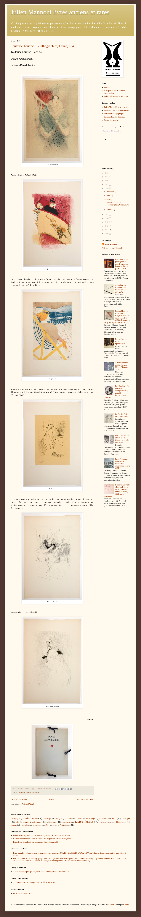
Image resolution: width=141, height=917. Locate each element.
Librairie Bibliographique (114, 114)
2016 (107, 188)
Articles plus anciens (85, 799)
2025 (107, 173)
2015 (107, 214)
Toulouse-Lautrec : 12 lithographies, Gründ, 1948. (43, 46)
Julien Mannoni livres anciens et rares (60, 12)
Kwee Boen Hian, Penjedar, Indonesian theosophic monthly (36, 842)
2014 (107, 218)
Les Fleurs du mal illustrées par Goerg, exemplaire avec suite (122, 439)
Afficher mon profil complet (112, 248)
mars (109, 199)
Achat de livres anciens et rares (116, 96)
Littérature (51, 822)
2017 (107, 185)
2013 (107, 222)
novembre (111, 192)
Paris (111, 822)
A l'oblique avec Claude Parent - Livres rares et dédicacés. (121, 288)
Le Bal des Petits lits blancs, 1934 (121, 415)
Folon (17, 822)
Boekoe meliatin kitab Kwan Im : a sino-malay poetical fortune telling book (42, 839)
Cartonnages (47, 819)
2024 (107, 177)
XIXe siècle (65, 825)
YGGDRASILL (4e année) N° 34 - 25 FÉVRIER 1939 (34, 883)
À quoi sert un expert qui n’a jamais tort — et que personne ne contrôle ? (41, 872)
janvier (110, 210)
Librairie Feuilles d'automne (115, 117)
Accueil (52, 799)
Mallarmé (103, 822)
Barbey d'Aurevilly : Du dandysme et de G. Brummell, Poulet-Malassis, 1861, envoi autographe (117, 490)
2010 (107, 234)
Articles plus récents (19, 799)
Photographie (121, 822)
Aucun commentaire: (45, 789)
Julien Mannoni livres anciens (115, 107)
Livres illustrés (84, 821)
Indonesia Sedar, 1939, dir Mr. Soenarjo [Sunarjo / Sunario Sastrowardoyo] (41, 836)
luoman (111, 905)
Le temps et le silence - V (23, 894)
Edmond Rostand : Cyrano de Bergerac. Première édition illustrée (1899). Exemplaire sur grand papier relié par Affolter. (117, 317)
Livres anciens (66, 822)
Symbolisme (37, 825)
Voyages (54, 825)
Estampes (22, 793)
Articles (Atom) (28, 804)
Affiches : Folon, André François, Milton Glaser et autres (121, 366)
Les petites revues (111, 120)
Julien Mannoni (110, 244)
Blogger (126, 905)
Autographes (16, 819)
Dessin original (91, 819)
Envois (113, 818)
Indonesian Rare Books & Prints (116, 110)
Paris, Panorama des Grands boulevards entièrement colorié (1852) (122, 463)
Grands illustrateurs (33, 793)
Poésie (14, 825)
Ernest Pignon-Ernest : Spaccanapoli (121, 341)
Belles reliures (31, 818)
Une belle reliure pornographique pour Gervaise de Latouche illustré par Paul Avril (121, 264)
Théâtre (46, 825)
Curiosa (79, 819)
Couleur (70, 819)
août (109, 195)
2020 (107, 181)
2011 (107, 230)
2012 (107, 226)
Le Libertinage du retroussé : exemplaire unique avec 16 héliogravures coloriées (116, 392)
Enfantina (104, 819)
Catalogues (58, 819)
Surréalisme (26, 825)
